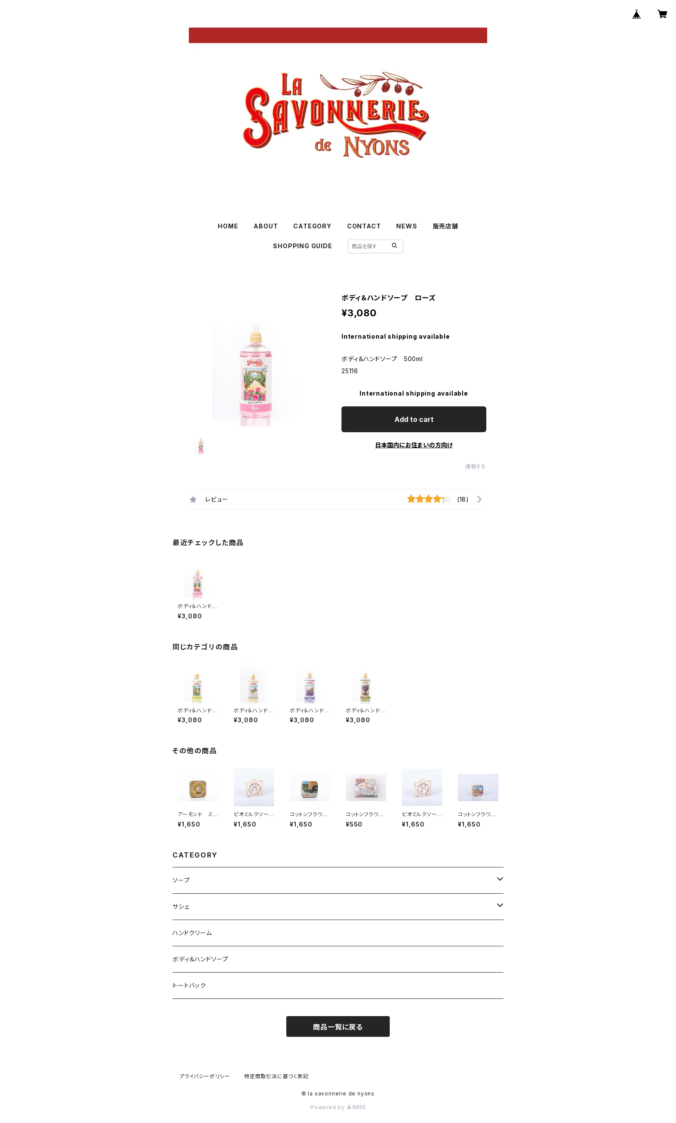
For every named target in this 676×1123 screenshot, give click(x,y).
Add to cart (414, 419)
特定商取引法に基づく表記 (276, 1076)
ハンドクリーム (192, 932)
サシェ (180, 906)
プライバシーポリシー (204, 1076)
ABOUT (266, 226)
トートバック (189, 985)
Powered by (338, 1107)
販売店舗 (445, 226)
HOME (228, 226)
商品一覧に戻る (338, 1027)
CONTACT (364, 226)
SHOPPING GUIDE (302, 246)
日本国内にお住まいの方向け (414, 445)
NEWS (406, 226)
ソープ (181, 880)
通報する (475, 466)
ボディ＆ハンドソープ (200, 959)
